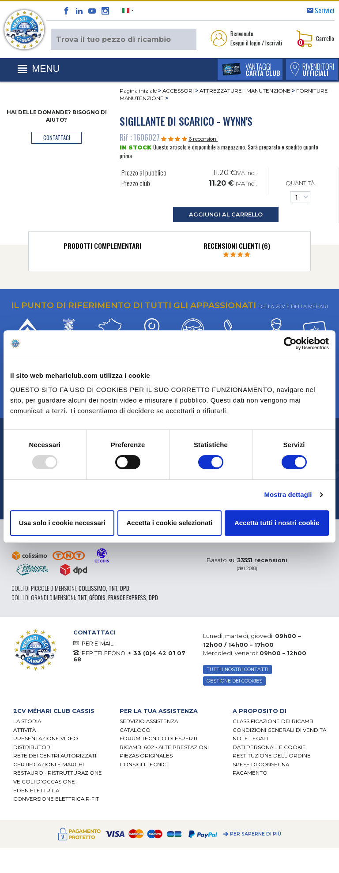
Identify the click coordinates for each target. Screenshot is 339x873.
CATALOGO (135, 730)
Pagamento (250, 773)
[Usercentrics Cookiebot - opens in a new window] (290, 343)
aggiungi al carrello (226, 214)
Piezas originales (146, 756)
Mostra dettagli (288, 494)
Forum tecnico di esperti (158, 739)
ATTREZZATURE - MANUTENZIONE (245, 91)
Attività (24, 730)
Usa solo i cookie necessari (62, 522)
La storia (27, 722)
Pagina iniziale (138, 91)
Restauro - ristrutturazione (57, 773)
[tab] (102, 248)
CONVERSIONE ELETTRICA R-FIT (56, 799)
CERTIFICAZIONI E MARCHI (48, 764)
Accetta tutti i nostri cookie (277, 522)
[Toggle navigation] (38, 69)
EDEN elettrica (36, 790)
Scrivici (325, 10)
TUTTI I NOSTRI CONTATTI (237, 669)
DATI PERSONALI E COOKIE (269, 747)
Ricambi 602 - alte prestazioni (164, 747)
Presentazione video (45, 739)
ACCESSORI (178, 91)
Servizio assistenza (149, 722)
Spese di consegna (261, 764)
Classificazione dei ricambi (274, 722)
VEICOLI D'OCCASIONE (44, 782)
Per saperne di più (255, 834)
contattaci (56, 138)
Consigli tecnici (144, 764)
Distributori (32, 747)
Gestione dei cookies (234, 681)
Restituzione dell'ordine (272, 756)
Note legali (250, 739)
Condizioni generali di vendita (279, 730)
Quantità (300, 191)
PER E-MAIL (97, 643)
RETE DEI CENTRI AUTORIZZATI (54, 756)
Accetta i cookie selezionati (169, 522)
